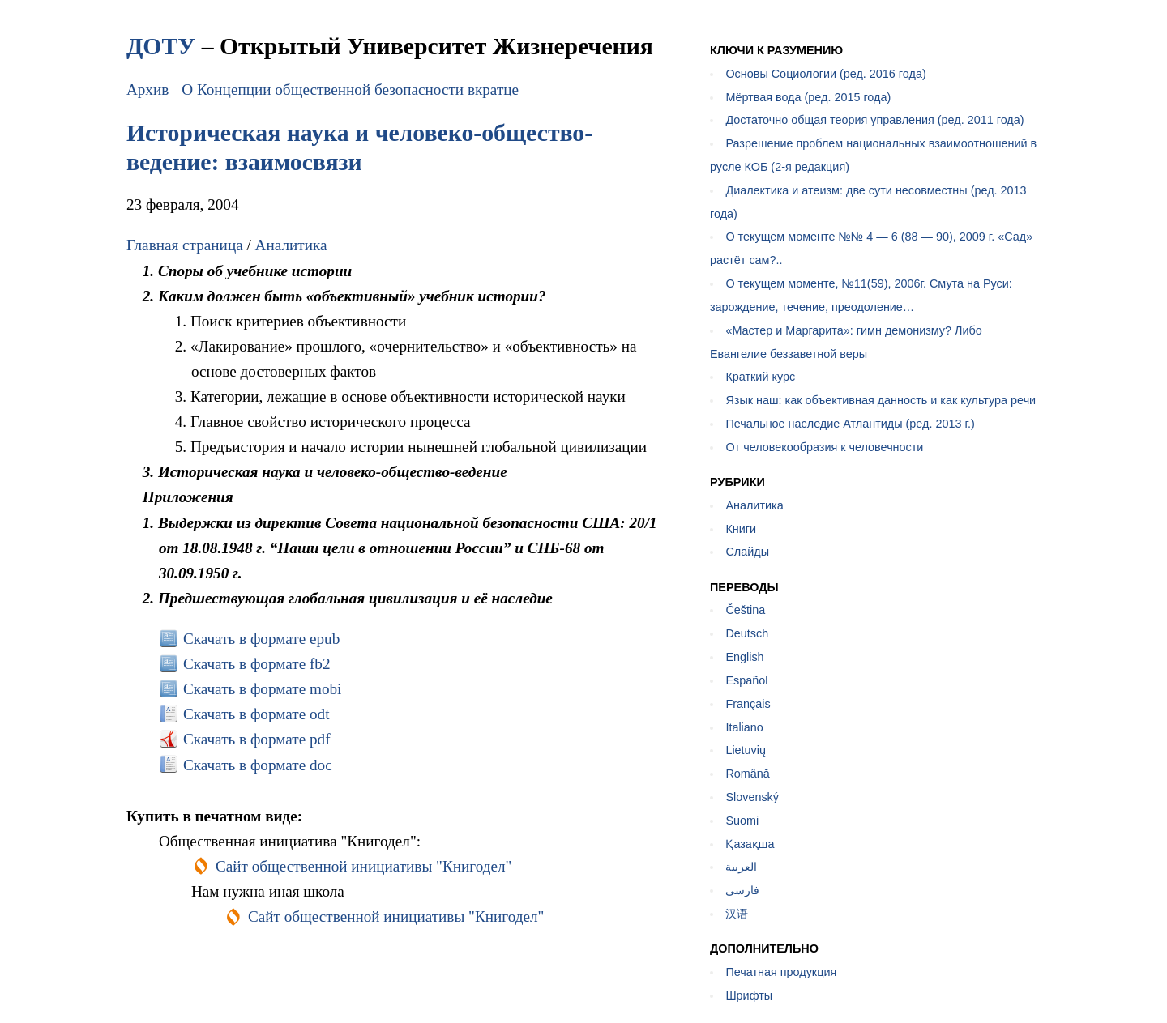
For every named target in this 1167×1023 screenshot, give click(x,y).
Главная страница (184, 245)
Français (747, 703)
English (744, 656)
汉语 (736, 913)
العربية (741, 866)
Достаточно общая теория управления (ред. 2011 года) (874, 119)
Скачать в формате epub (261, 638)
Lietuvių (745, 750)
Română (747, 773)
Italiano (744, 727)
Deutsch (746, 633)
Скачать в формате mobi (262, 688)
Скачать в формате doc (257, 765)
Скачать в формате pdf (257, 739)
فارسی (742, 890)
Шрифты (748, 995)
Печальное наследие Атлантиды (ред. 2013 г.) (849, 423)
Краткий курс (760, 376)
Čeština (745, 609)
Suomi (742, 820)
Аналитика (291, 245)
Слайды (747, 551)
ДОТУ (160, 45)
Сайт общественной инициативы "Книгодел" (364, 866)
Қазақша (749, 844)
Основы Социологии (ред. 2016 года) (825, 73)
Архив (147, 89)
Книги (740, 528)
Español (746, 680)
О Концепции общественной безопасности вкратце (350, 89)
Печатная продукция (780, 971)
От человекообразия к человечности (824, 447)
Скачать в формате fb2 (257, 663)
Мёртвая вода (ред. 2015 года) (808, 97)
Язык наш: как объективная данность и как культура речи (880, 400)
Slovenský (752, 797)
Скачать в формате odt (256, 713)
